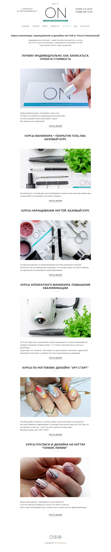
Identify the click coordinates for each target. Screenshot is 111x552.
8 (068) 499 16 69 (84, 11)
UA (53, 3)
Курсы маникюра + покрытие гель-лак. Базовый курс (55, 137)
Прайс (45, 26)
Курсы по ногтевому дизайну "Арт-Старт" (55, 367)
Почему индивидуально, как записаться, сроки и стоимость (55, 57)
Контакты (84, 26)
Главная (25, 26)
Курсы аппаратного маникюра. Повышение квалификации (55, 286)
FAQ (75, 26)
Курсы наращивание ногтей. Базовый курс (55, 210)
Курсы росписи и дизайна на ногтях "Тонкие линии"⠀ (55, 446)
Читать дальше (55, 126)
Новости (55, 26)
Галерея (35, 26)
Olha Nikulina (61, 543)
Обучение (66, 26)
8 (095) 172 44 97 (84, 8)
